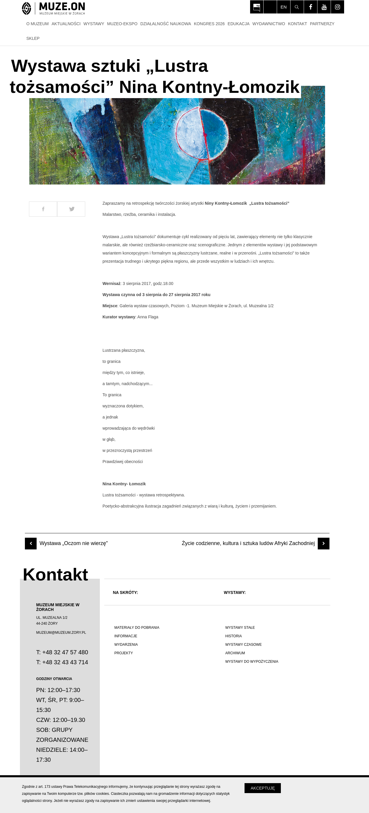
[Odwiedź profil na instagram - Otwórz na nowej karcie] (337, 6)
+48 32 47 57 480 (65, 652)
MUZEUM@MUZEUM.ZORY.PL (61, 633)
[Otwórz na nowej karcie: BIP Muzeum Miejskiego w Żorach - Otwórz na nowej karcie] (256, 6)
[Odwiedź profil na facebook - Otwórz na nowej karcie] (310, 6)
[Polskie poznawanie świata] (162, 688)
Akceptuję (263, 788)
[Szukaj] (297, 6)
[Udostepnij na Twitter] (71, 209)
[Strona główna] (53, 9)
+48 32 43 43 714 (65, 662)
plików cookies (96, 793)
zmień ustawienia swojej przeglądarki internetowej (168, 800)
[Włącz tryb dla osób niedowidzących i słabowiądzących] (270, 6)
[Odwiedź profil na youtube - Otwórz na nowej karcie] (324, 6)
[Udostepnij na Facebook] (43, 209)
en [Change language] (284, 6)
